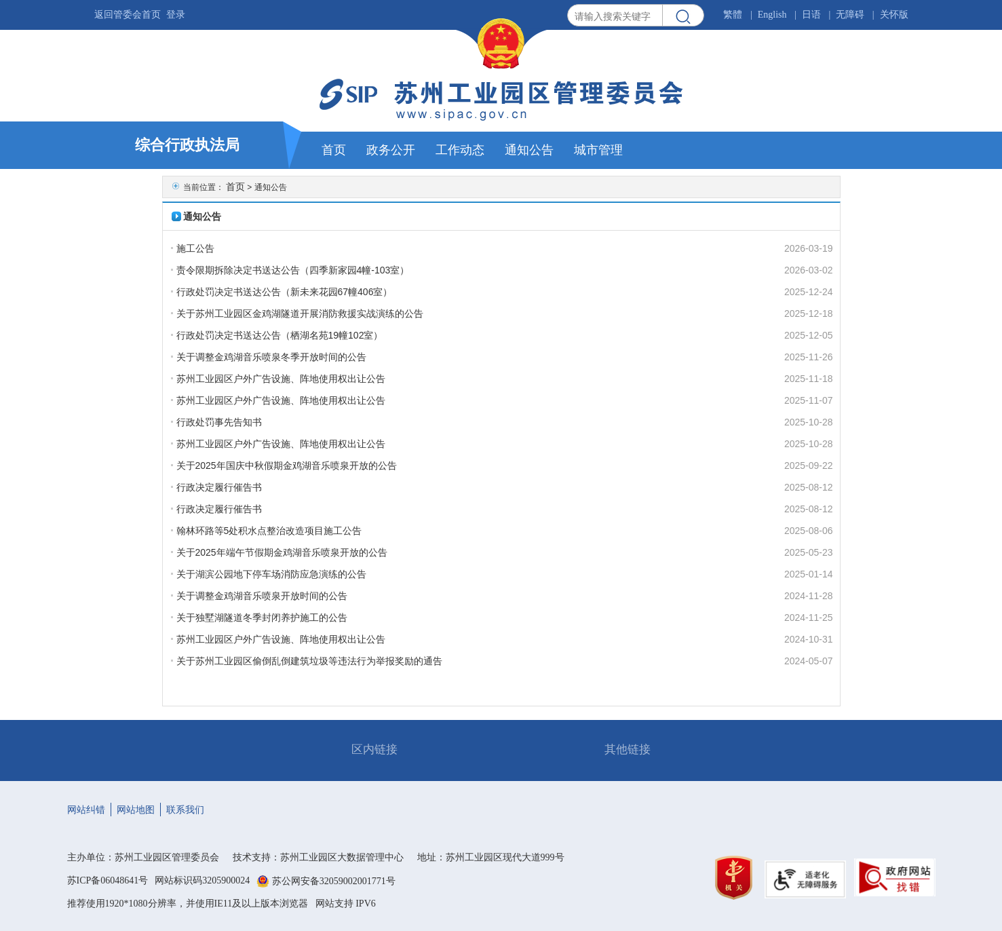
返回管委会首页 (127, 15)
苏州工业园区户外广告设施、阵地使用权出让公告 (280, 378)
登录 (175, 15)
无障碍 (850, 15)
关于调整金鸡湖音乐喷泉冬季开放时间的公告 (271, 357)
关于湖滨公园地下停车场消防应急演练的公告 (271, 574)
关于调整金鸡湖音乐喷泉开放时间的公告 (261, 595)
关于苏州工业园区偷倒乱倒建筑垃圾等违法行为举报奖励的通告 (309, 661)
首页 (235, 186)
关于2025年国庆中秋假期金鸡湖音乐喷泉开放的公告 (286, 465)
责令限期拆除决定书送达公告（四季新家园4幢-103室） (293, 270)
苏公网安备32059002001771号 (334, 881)
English (772, 15)
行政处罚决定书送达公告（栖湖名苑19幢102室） (279, 335)
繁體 (732, 15)
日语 (811, 15)
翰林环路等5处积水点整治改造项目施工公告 (269, 530)
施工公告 (195, 248)
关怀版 (894, 15)
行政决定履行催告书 (219, 487)
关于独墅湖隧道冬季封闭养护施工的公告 (261, 617)
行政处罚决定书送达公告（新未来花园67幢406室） (284, 291)
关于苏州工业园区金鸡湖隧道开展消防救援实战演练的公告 (299, 313)
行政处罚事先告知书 (219, 422)
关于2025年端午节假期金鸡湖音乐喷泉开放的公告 (281, 552)
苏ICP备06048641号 (108, 880)
